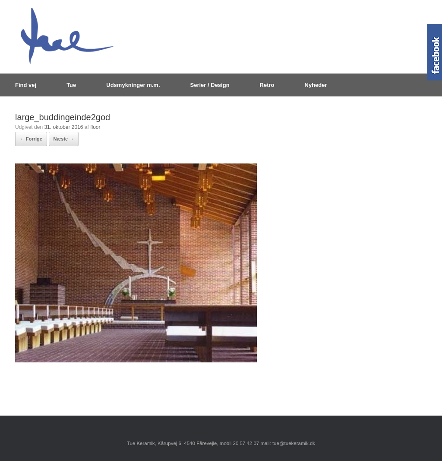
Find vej (25, 85)
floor (95, 127)
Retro (267, 85)
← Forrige (31, 138)
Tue (71, 85)
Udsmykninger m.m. (133, 85)
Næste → (64, 138)
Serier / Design (210, 85)
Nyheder (316, 85)
